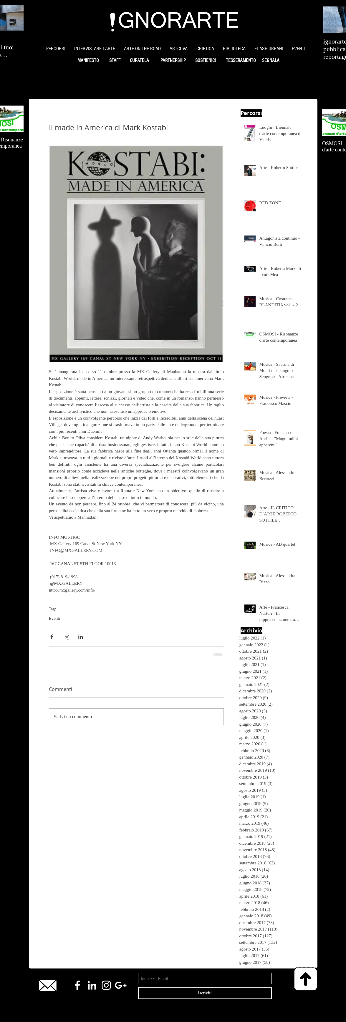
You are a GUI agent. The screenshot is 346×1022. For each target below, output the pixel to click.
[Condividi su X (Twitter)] (66, 636)
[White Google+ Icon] (121, 985)
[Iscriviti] (205, 993)
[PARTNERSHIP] (173, 60)
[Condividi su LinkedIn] (80, 636)
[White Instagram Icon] (106, 985)
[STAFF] (115, 60)
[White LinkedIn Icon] (92, 985)
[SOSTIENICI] (205, 60)
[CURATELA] (139, 60)
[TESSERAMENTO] (241, 60)
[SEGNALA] (271, 60)
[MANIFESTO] (88, 60)
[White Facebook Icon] (77, 985)
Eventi (54, 618)
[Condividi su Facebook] (51, 636)
